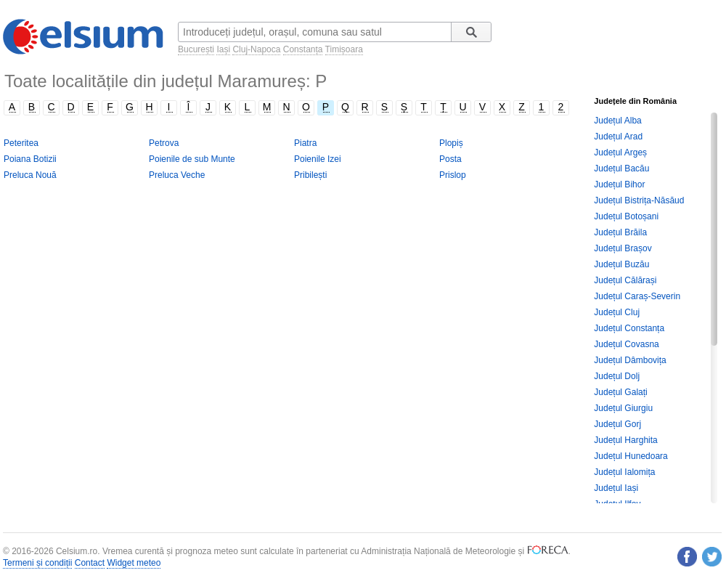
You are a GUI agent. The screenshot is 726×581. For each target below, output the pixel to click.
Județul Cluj (617, 312)
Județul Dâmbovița (630, 360)
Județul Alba (617, 120)
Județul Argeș (620, 152)
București (196, 49)
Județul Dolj (617, 376)
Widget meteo (133, 563)
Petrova (164, 143)
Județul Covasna (626, 344)
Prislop (452, 175)
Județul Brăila (620, 232)
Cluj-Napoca (256, 49)
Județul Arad (618, 136)
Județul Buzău (621, 264)
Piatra (305, 143)
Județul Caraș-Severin (637, 296)
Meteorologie (490, 551)
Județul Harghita (625, 440)
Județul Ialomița (624, 472)
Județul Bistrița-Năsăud (639, 200)
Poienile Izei (317, 159)
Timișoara (344, 49)
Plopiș (451, 143)
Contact (90, 563)
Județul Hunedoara (630, 456)
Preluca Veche (177, 175)
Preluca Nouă (30, 175)
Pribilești (310, 175)
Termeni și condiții (37, 563)
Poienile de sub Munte (192, 159)
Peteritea (21, 143)
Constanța (303, 49)
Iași (223, 49)
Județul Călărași (625, 280)
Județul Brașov (622, 248)
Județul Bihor (619, 184)
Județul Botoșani (626, 216)
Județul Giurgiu (623, 408)
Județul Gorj (617, 424)
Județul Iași (616, 488)
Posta (450, 159)
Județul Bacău (621, 168)
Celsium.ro (76, 551)
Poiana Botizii (30, 159)
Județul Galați (620, 392)
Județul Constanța (629, 328)
